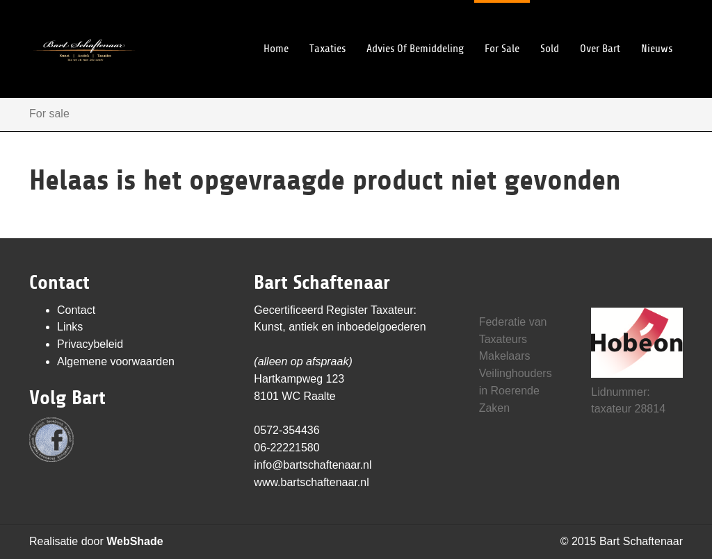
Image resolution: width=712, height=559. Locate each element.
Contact (76, 310)
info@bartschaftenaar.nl (312, 465)
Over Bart (600, 27)
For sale (502, 27)
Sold (549, 27)
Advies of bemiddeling (415, 27)
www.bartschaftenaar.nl (311, 482)
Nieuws (657, 27)
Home (276, 27)
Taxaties (327, 27)
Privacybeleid (90, 344)
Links (70, 327)
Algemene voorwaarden (116, 361)
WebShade (134, 541)
